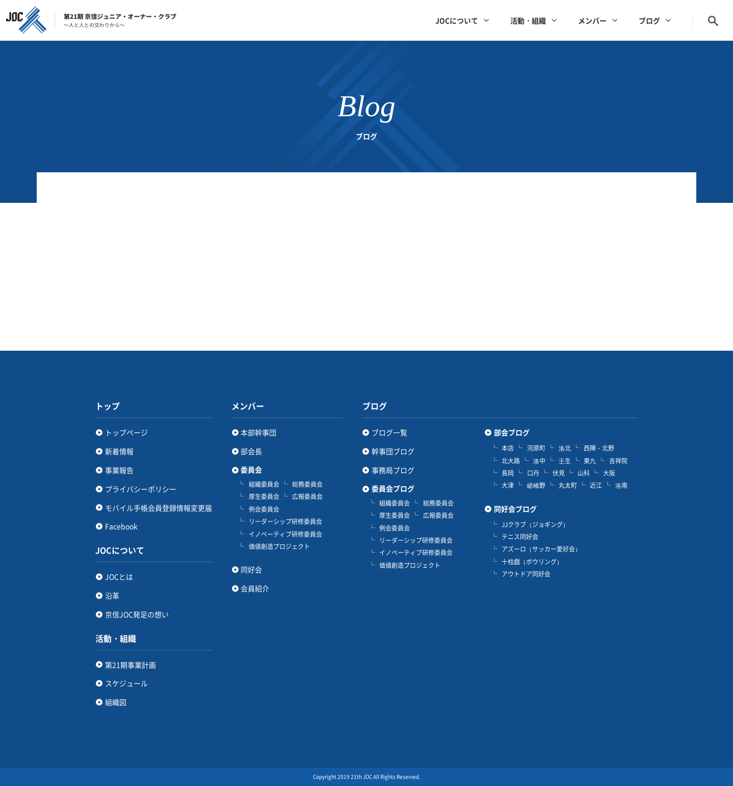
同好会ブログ (515, 509)
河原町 (536, 448)
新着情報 (119, 451)
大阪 (609, 473)
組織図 (115, 702)
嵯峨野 (536, 485)
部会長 (251, 451)
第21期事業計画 (130, 665)
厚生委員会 (264, 496)
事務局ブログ (393, 470)
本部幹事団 (258, 432)
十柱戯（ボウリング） (532, 561)
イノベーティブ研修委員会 (285, 534)
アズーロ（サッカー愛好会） (541, 549)
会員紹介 (255, 588)
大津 (508, 485)
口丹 (533, 473)
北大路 (511, 460)
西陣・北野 (599, 448)
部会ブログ (512, 432)
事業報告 (119, 470)
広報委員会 (307, 496)
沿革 (112, 595)
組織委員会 (264, 484)
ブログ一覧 (389, 432)
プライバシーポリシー (140, 489)
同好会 (251, 569)
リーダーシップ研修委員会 (285, 521)
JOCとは (119, 576)
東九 (590, 460)
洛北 (565, 448)
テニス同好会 (520, 536)
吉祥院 (618, 460)
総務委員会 (307, 484)
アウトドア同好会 (526, 574)
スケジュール (126, 683)
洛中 (539, 460)
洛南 (621, 485)
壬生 (565, 460)
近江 (596, 485)
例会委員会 (264, 509)
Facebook (121, 526)
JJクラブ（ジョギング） (535, 524)
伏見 (559, 473)
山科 (584, 473)
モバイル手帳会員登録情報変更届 (158, 508)
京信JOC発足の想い (137, 614)
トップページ (126, 432)
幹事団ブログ (393, 451)
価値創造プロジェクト (279, 546)
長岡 (508, 473)
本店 (508, 448)
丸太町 (568, 485)
